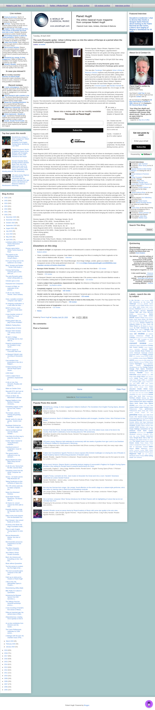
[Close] (106, 107)
